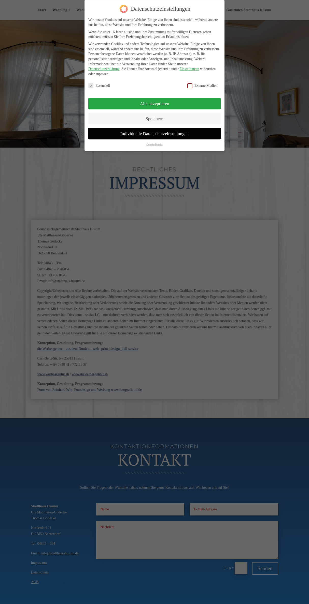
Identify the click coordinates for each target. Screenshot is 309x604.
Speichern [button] (154, 113)
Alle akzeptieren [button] (154, 98)
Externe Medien (202, 80)
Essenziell (99, 80)
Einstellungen (189, 64)
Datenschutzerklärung (104, 64)
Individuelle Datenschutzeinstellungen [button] (154, 128)
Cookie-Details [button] (154, 139)
